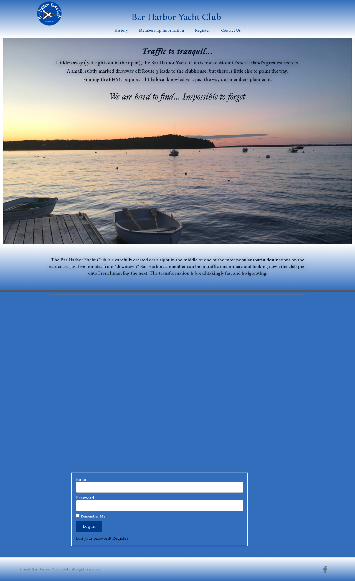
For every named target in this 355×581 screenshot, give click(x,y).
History (121, 30)
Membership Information (161, 30)
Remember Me (90, 516)
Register (202, 30)
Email (82, 479)
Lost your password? (93, 538)
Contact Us (231, 30)
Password (85, 498)
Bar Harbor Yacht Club (176, 17)
